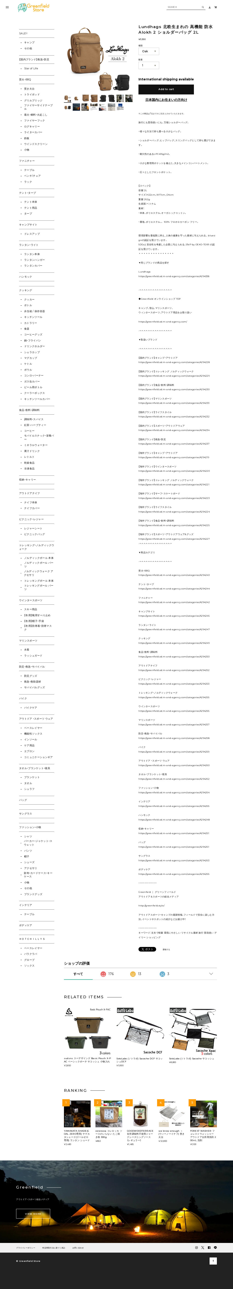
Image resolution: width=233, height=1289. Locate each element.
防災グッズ (30, 675)
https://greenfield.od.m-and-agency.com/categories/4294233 (173, 402)
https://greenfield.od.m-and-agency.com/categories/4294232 (174, 416)
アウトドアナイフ (29, 493)
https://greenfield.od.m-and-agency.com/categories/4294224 (174, 511)
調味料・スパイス (34, 419)
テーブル (29, 170)
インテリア (25, 905)
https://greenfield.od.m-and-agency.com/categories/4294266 (173, 874)
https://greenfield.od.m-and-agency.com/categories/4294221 (173, 484)
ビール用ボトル (33, 387)
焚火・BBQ (25, 79)
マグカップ (30, 358)
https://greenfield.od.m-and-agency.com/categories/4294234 (174, 430)
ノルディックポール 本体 (39, 558)
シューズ (29, 862)
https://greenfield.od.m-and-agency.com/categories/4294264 (174, 792)
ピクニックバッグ (34, 534)
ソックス (29, 965)
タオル (28, 783)
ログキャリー (32, 126)
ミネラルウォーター (36, 445)
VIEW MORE (33, 1214)
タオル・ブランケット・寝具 (34, 768)
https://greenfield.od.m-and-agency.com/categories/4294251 (173, 833)
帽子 (26, 856)
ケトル (28, 363)
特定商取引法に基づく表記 (53, 1248)
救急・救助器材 (32, 681)
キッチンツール (33, 317)
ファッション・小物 (30, 827)
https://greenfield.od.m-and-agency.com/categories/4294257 (174, 724)
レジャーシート (33, 528)
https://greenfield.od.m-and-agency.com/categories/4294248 (174, 819)
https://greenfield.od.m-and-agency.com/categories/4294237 (174, 443)
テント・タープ (27, 192)
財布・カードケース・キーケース (38, 875)
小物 (26, 149)
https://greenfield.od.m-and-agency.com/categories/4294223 (174, 498)
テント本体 (30, 201)
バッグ (23, 800)
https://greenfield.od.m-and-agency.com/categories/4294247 (174, 629)
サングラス (25, 813)
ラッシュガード (33, 655)
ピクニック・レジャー (31, 519)
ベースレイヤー (33, 728)
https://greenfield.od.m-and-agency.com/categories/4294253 (173, 683)
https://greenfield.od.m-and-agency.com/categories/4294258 (174, 738)
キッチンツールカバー (37, 399)
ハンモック (25, 276)
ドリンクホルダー (34, 346)
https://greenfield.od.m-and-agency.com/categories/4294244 (174, 588)
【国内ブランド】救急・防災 (34, 59)
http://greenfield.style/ (151, 905)
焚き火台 (29, 88)
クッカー (29, 299)
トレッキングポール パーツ (39, 587)
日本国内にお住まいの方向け (166, 100)
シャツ (28, 836)
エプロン (29, 751)
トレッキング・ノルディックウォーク (36, 547)
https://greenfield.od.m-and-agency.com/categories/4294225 (174, 525)
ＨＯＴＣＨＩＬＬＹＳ (32, 938)
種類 (140, 45)
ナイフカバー (32, 508)
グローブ (29, 959)
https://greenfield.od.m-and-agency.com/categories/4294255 (173, 697)
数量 (140, 59)
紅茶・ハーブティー (35, 425)
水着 (26, 649)
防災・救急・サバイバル (32, 666)
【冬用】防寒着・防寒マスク (38, 627)
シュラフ (29, 789)
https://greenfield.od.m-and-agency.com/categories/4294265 (173, 806)
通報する (166, 950)
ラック (28, 181)
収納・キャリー (27, 479)
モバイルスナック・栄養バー (39, 437)
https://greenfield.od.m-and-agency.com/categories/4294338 (173, 276)
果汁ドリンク (32, 451)
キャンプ (29, 42)
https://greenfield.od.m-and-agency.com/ (162, 321)
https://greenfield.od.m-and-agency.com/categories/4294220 (174, 470)
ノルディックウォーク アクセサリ (38, 573)
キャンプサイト (28, 224)
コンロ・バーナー (34, 375)
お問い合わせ (78, 1248)
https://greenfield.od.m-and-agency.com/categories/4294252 (174, 670)
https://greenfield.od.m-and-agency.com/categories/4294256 (173, 710)
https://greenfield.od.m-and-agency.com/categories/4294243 (174, 575)
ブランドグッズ (33, 894)
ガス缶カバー (32, 381)
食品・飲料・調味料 (29, 410)
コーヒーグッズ (33, 334)
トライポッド (32, 94)
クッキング (25, 290)
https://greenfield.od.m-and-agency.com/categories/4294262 (174, 778)
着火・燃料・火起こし (35, 114)
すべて (78, 974)
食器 (26, 328)
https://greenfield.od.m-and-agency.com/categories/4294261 (173, 846)
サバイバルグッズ (34, 687)
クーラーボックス (34, 393)
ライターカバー (33, 132)
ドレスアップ (32, 233)
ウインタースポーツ (31, 600)
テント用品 (30, 207)
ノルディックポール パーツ (39, 564)
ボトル (28, 305)
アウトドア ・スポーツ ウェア (36, 718)
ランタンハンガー (34, 259)
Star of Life (31, 68)
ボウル (28, 369)
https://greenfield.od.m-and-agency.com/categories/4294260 (174, 765)
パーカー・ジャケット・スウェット (38, 843)
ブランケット (32, 777)
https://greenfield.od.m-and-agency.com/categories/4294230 (174, 389)
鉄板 (26, 138)
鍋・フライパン (32, 340)
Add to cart (166, 89)
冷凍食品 (29, 468)
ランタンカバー (33, 265)
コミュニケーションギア (38, 757)
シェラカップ (32, 352)
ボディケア (25, 925)
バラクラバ (30, 953)
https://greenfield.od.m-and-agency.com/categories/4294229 (174, 375)
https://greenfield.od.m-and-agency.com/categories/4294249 (174, 643)
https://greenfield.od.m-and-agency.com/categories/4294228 (174, 362)
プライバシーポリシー (25, 1248)
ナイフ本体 (30, 502)
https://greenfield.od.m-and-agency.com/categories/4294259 (173, 751)
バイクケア (30, 707)
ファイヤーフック (34, 120)
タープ (28, 213)
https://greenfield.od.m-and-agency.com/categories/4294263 (173, 860)
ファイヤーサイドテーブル (38, 107)
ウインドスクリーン (36, 144)
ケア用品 (29, 745)
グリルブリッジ (33, 100)
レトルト (29, 456)
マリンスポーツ (28, 640)
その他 (28, 48)
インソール (30, 739)
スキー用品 (30, 609)
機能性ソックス (33, 733)
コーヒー (29, 430)
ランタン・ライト (29, 244)
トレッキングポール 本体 (39, 580)
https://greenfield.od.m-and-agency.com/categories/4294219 (173, 457)
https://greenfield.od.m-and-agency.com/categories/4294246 (174, 615)
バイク (23, 698)
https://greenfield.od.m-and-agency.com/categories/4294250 (174, 656)
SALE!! (23, 33)
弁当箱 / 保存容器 (34, 311)
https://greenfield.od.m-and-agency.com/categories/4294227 (174, 538)
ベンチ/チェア (32, 175)
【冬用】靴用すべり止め (37, 615)
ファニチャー (27, 160)
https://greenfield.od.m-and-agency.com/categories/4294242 (174, 602)
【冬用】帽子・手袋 (34, 621)
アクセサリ (30, 868)
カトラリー (30, 323)
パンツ (28, 850)
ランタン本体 (32, 254)
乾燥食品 (29, 462)
